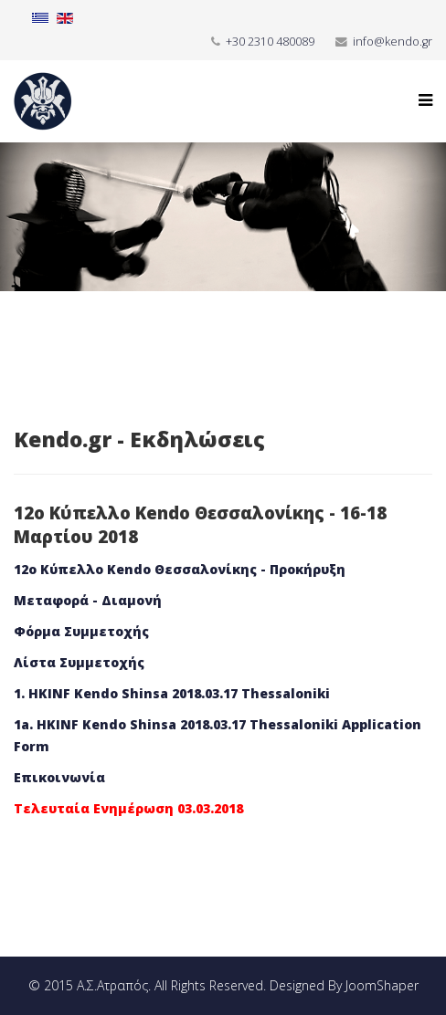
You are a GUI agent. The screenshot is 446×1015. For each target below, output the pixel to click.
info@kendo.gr (392, 41)
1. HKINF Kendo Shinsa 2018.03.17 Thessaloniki (172, 693)
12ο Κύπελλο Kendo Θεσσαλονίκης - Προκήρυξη (179, 569)
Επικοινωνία (59, 777)
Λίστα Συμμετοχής (79, 662)
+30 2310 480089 (270, 41)
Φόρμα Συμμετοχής (81, 631)
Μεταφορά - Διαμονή (88, 600)
